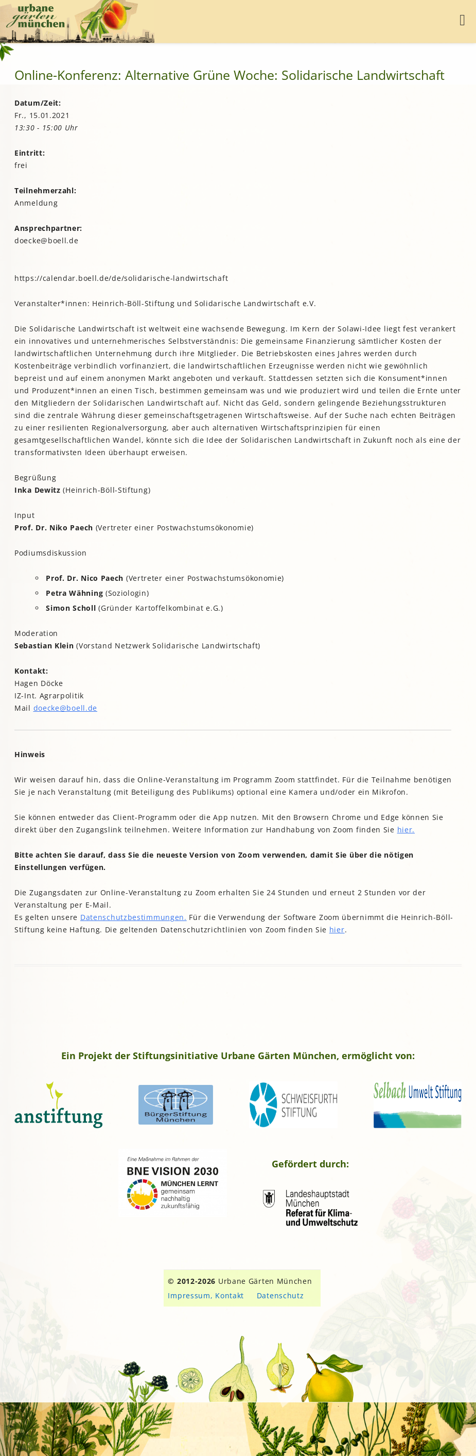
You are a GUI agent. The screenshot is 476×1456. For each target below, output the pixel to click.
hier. (406, 829)
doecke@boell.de (65, 708)
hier (337, 929)
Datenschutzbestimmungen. (133, 917)
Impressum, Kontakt (206, 1295)
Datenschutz (280, 1295)
